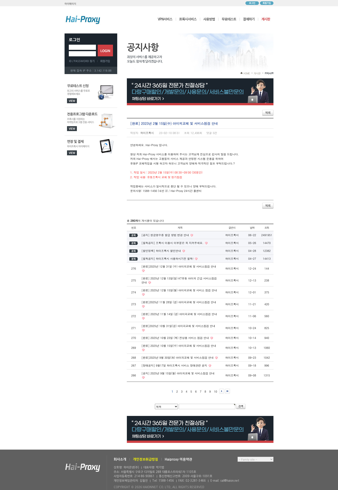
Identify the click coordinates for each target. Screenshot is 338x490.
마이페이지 (70, 4)
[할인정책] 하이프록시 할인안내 (161, 251)
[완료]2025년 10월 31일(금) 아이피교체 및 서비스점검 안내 (178, 326)
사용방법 (209, 19)
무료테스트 (229, 19)
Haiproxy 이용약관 (178, 459)
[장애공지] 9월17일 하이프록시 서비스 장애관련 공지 (174, 365)
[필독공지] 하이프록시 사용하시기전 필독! (167, 258)
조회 (266, 227)
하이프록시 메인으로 (83, 19)
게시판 (265, 19)
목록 (267, 113)
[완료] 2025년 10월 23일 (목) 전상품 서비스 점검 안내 (175, 338)
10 (215, 391)
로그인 (252, 3)
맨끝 (227, 391)
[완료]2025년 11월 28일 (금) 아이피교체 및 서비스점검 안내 (178, 302)
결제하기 (249, 19)
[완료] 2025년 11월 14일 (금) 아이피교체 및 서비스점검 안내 (179, 314)
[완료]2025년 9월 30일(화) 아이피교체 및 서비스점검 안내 (177, 357)
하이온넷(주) (83, 467)
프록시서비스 (188, 19)
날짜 (252, 227)
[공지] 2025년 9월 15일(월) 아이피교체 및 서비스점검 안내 (177, 373)
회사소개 (120, 459)
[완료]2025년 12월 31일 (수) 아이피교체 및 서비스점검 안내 (178, 266)
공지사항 (268, 73)
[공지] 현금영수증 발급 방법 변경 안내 (165, 235)
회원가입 (266, 3)
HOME (246, 73)
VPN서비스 (165, 19)
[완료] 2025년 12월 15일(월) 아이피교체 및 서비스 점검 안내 (179, 290)
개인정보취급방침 (145, 459)
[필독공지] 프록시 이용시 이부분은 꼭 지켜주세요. (172, 243)
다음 (221, 391)
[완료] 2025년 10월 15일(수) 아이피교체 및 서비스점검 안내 (178, 345)
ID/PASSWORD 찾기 (83, 61)
